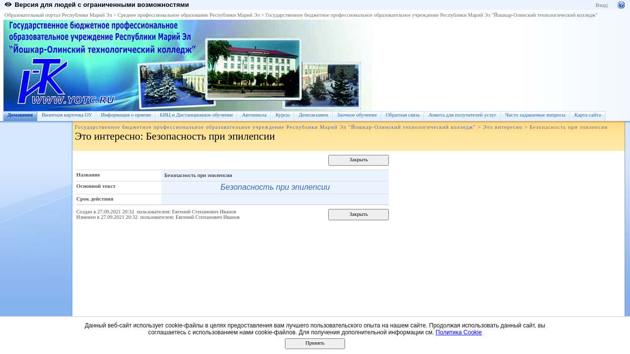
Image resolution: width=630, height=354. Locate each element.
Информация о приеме (126, 115)
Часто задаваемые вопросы (535, 115)
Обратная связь (403, 115)
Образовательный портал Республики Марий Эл (58, 15)
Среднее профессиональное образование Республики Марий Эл (189, 15)
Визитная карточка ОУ (67, 115)
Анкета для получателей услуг (463, 115)
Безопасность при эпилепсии (275, 187)
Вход (601, 5)
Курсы (283, 115)
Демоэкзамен (313, 115)
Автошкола (254, 115)
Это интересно (502, 127)
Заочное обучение (357, 115)
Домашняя (20, 115)
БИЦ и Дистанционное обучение (196, 115)
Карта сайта (587, 115)
